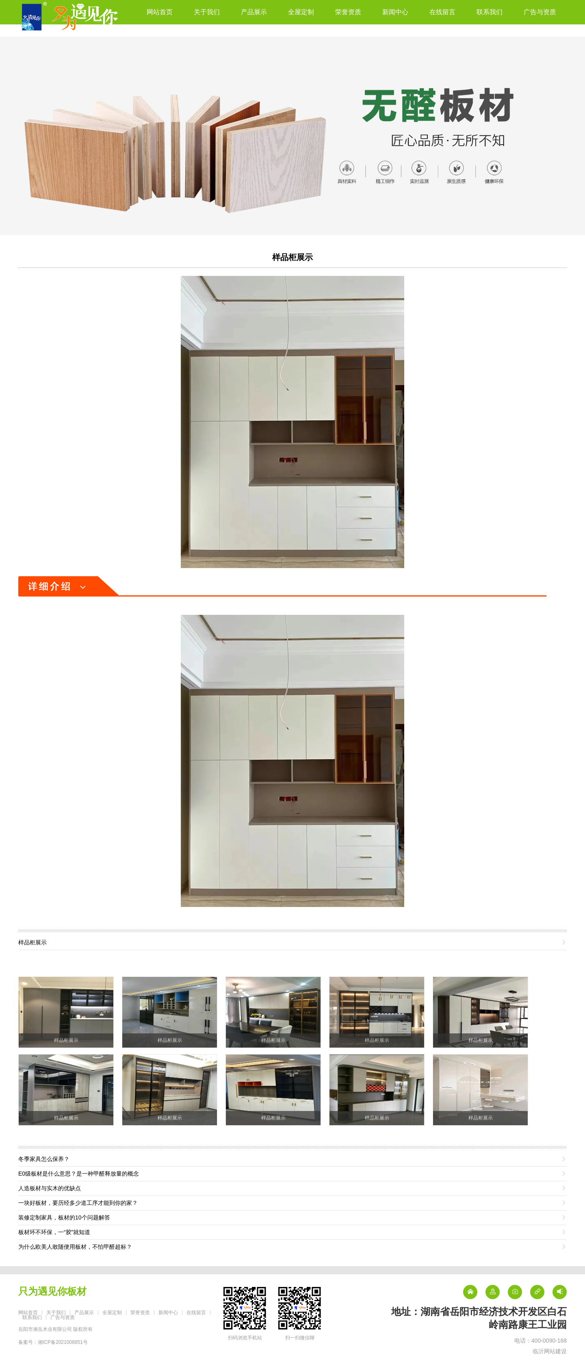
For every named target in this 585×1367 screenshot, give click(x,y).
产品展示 (254, 12)
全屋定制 (301, 12)
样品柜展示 (292, 257)
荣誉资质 (348, 12)
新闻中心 (395, 12)
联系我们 (490, 12)
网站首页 (160, 12)
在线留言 (442, 12)
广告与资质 (540, 12)
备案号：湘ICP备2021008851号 (53, 1342)
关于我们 (207, 12)
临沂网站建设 (550, 1351)
